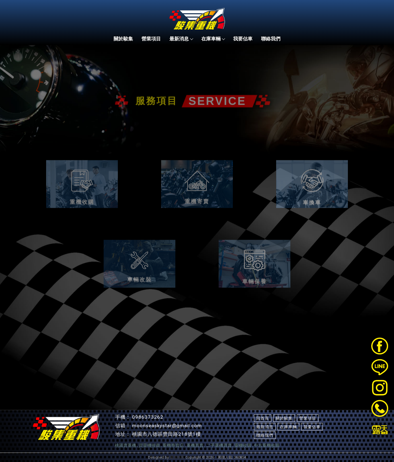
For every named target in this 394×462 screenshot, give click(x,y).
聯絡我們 (270, 39)
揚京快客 (177, 457)
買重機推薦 (149, 445)
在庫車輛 (213, 39)
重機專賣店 (173, 445)
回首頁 (262, 418)
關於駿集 (123, 39)
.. (216, 457)
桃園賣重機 (125, 445)
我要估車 (243, 39)
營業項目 (151, 39)
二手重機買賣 (219, 445)
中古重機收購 (267, 445)
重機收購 (242, 445)
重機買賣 (195, 445)
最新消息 (181, 39)
